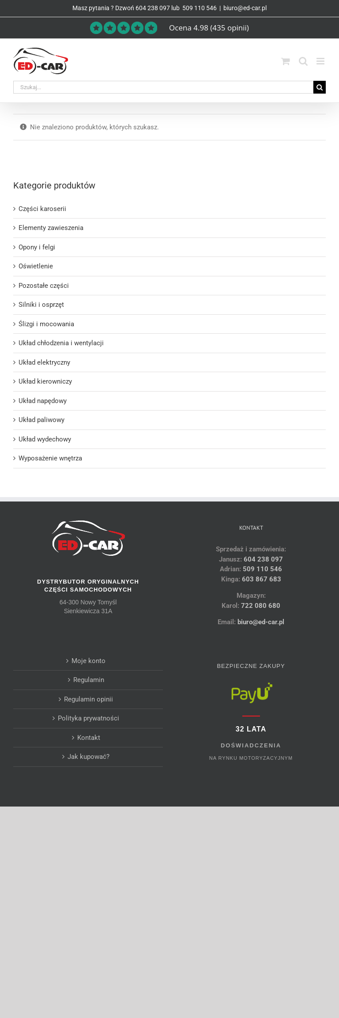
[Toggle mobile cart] (285, 61)
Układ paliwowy (41, 420)
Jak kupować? (88, 757)
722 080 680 (259, 606)
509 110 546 (199, 7)
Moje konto (88, 661)
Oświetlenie (36, 266)
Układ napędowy (43, 401)
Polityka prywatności (88, 718)
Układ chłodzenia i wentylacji (61, 343)
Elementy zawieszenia (51, 228)
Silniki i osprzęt (41, 305)
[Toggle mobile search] (303, 61)
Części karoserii (42, 209)
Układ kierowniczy (45, 381)
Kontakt (88, 738)
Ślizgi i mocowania (46, 324)
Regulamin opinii (88, 699)
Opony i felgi (37, 247)
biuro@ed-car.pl (245, 7)
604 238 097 (153, 7)
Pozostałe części (44, 286)
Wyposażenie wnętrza (50, 458)
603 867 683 (261, 579)
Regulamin (88, 680)
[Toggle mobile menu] (321, 61)
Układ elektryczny (44, 362)
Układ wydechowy (45, 439)
